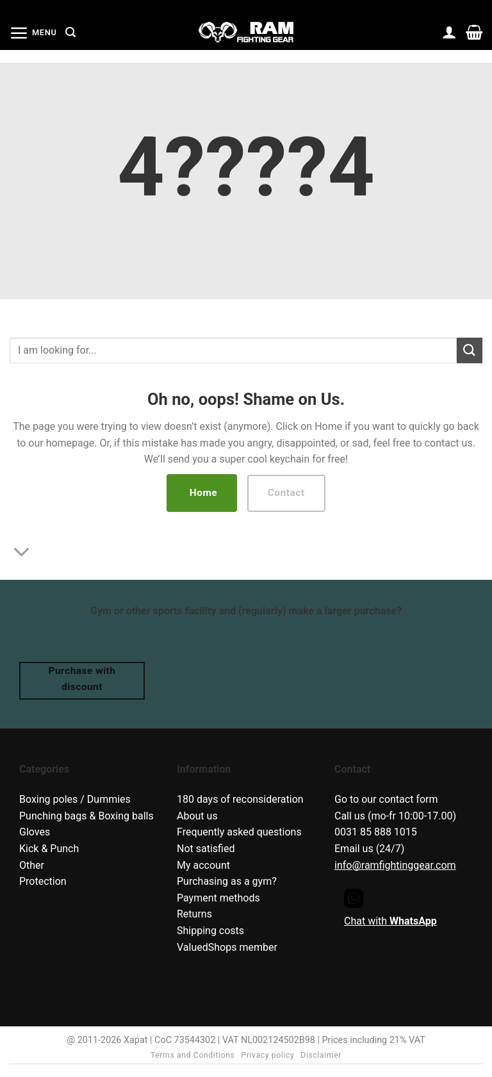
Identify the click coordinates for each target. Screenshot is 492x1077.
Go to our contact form (386, 799)
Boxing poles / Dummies (75, 799)
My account (203, 865)
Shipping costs (210, 931)
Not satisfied (205, 849)
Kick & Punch (49, 849)
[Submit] (469, 350)
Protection (43, 881)
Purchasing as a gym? (227, 881)
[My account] (449, 32)
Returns (194, 914)
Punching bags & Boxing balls (86, 816)
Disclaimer (320, 1055)
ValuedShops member (227, 947)
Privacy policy (267, 1055)
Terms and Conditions (193, 1055)
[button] (33, 33)
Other (31, 865)
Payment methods (218, 898)
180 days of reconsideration (240, 799)
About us (197, 816)
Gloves (34, 832)
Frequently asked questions (239, 832)
